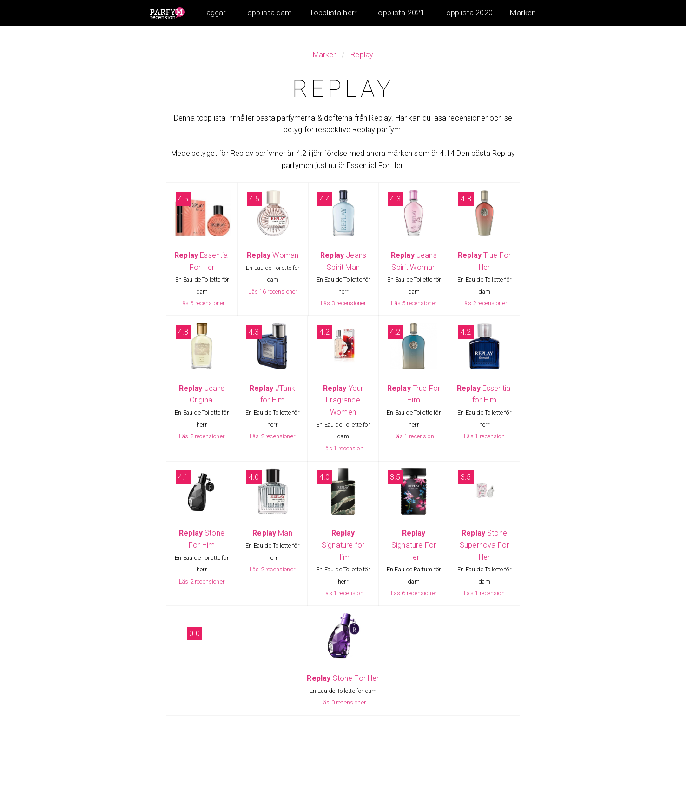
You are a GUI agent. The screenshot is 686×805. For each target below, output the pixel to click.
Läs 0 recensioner (343, 702)
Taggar (213, 12)
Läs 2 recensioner (484, 303)
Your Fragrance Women (343, 400)
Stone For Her (343, 678)
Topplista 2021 (398, 12)
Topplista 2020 (467, 12)
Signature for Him (343, 545)
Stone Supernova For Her (484, 545)
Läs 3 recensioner (343, 303)
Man (272, 533)
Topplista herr (332, 12)
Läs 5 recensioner (413, 303)
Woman (272, 255)
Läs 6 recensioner (202, 303)
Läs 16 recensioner (272, 291)
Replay (361, 54)
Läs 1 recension (343, 448)
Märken (522, 12)
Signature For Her (413, 545)
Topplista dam (267, 12)
